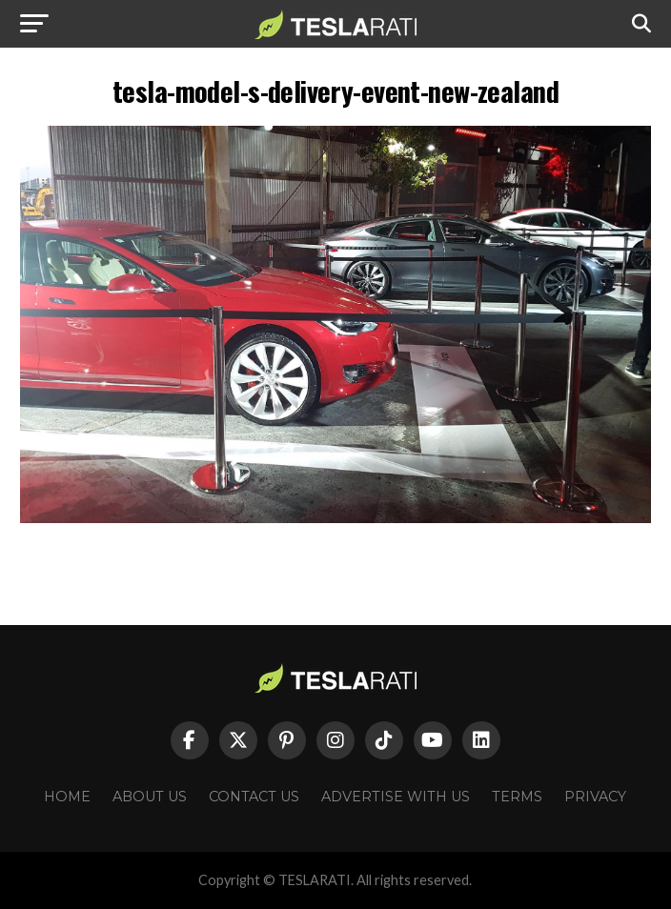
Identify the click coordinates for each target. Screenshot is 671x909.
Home (67, 796)
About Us (149, 796)
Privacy (595, 796)
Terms (517, 796)
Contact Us (254, 796)
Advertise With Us (395, 796)
